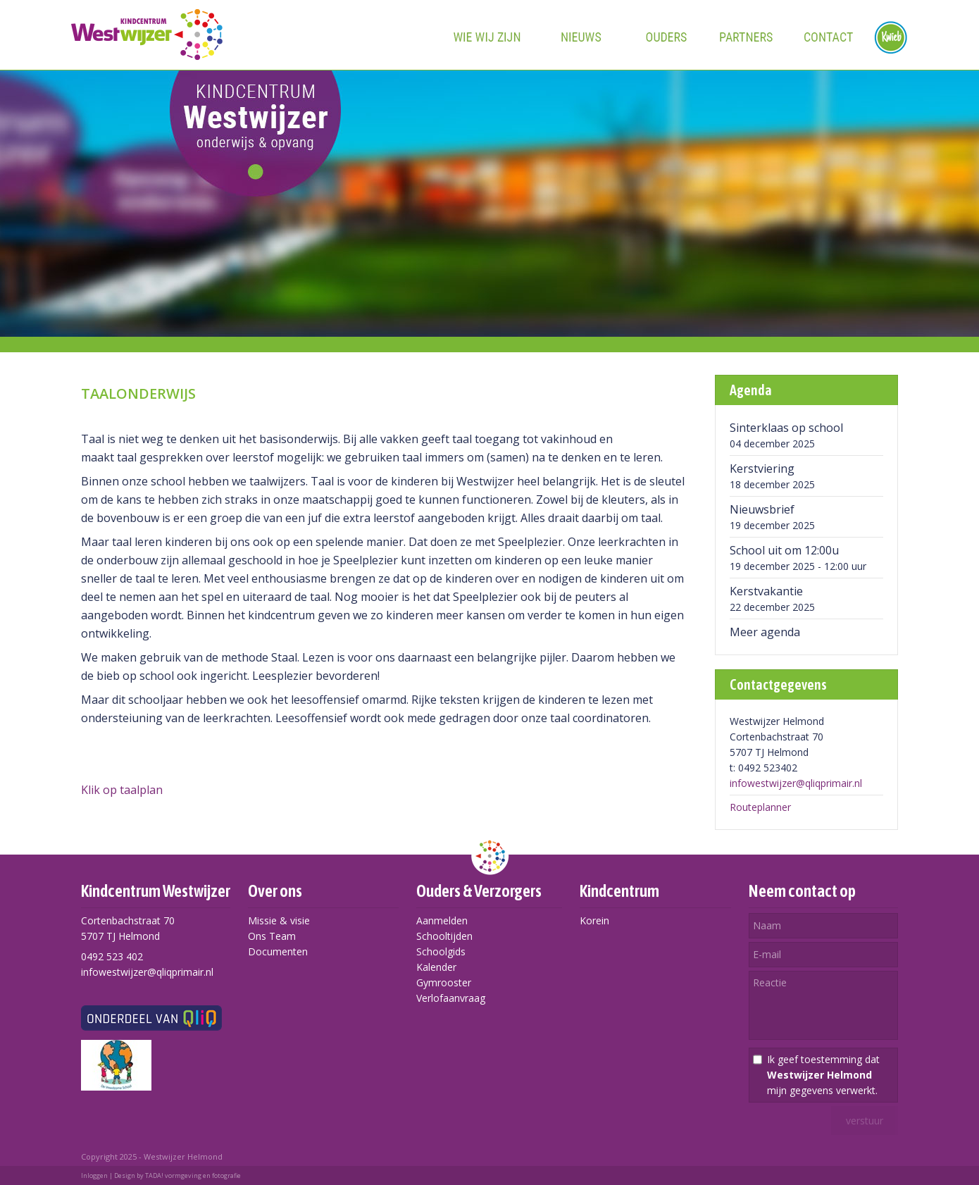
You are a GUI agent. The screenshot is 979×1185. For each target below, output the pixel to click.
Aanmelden (442, 920)
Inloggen (94, 1175)
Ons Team (272, 936)
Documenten (278, 951)
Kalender (436, 967)
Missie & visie (279, 920)
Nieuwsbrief (762, 509)
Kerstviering (762, 468)
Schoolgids (441, 951)
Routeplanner (760, 807)
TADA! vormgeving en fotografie (193, 1175)
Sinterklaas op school (786, 427)
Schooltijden (444, 936)
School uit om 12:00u (784, 550)
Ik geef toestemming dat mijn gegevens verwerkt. (823, 1075)
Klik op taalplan (122, 790)
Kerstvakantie (766, 591)
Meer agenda (765, 632)
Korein (594, 920)
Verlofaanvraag (450, 998)
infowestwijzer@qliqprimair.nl (796, 783)
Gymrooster (443, 982)
